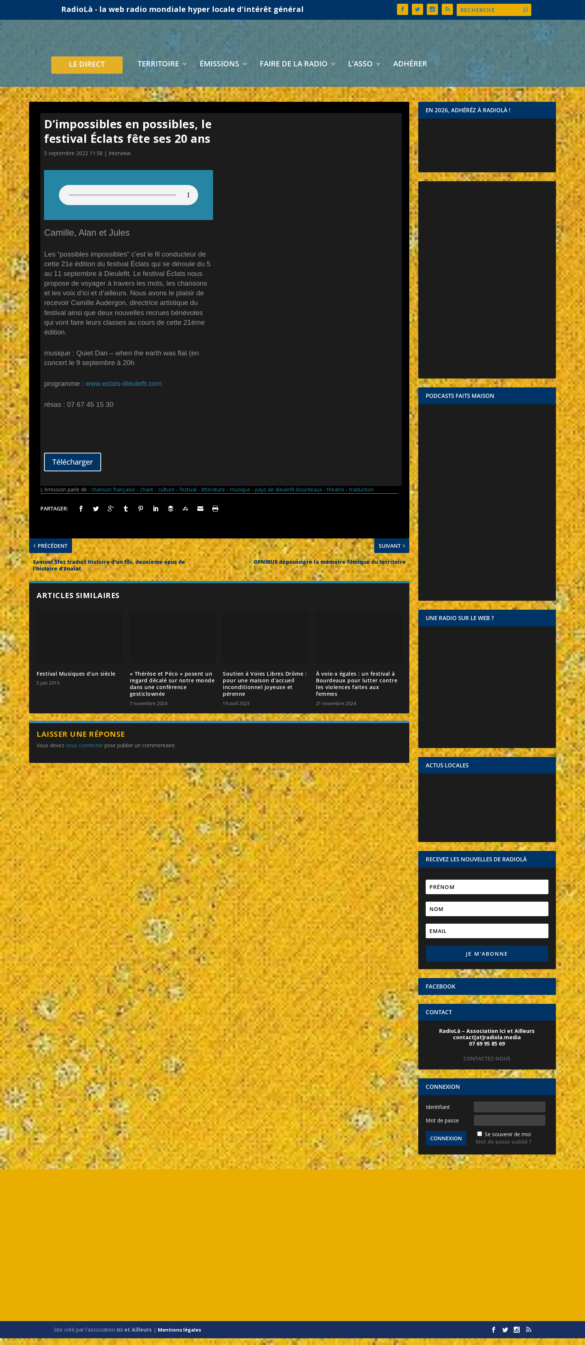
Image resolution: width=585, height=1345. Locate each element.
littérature (213, 496)
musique (240, 496)
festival (188, 496)
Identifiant (438, 1113)
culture (166, 496)
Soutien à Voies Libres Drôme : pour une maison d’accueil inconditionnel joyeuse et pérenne (265, 690)
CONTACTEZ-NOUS (486, 1065)
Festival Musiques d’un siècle (76, 680)
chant (146, 496)
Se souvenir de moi (508, 1140)
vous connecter (84, 751)
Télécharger (72, 468)
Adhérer (410, 71)
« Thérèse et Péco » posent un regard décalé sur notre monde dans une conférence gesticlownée (172, 690)
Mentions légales (179, 1336)
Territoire (158, 71)
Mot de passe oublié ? (503, 1148)
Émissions (219, 71)
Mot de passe (442, 1127)
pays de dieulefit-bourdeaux (288, 496)
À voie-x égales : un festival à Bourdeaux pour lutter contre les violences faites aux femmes (356, 690)
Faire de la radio (294, 71)
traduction (361, 496)
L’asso (360, 71)
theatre (335, 496)
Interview (120, 159)
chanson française (113, 496)
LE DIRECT (87, 72)
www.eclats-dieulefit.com (123, 390)
